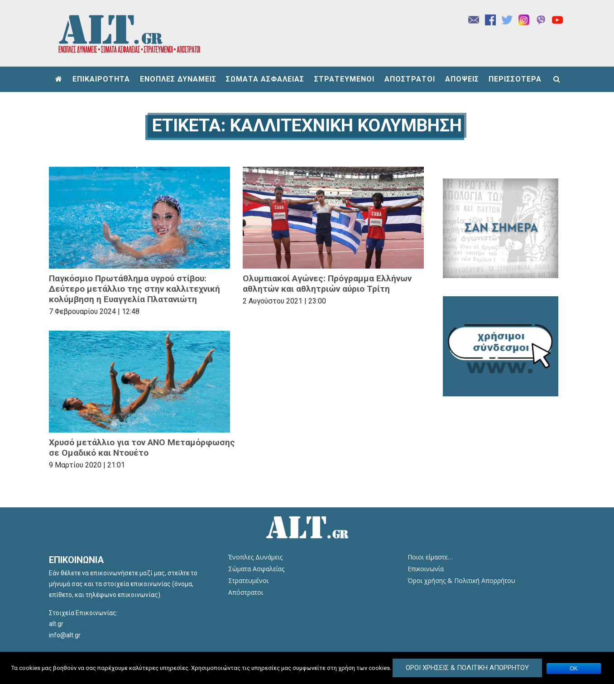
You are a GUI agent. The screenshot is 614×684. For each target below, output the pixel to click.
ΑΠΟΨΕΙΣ (462, 79)
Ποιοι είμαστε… (430, 557)
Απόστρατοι (245, 592)
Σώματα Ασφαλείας (256, 568)
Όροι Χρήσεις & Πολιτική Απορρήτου (467, 668)
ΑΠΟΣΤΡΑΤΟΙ (409, 79)
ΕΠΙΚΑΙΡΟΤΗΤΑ (101, 79)
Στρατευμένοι (248, 580)
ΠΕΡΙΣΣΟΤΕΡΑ (515, 79)
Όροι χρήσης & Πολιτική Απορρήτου (461, 580)
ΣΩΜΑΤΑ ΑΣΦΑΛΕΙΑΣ (265, 79)
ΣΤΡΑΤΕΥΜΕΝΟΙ (344, 79)
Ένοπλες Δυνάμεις (255, 557)
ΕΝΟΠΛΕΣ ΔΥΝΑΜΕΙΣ (178, 79)
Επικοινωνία (426, 568)
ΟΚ (574, 668)
